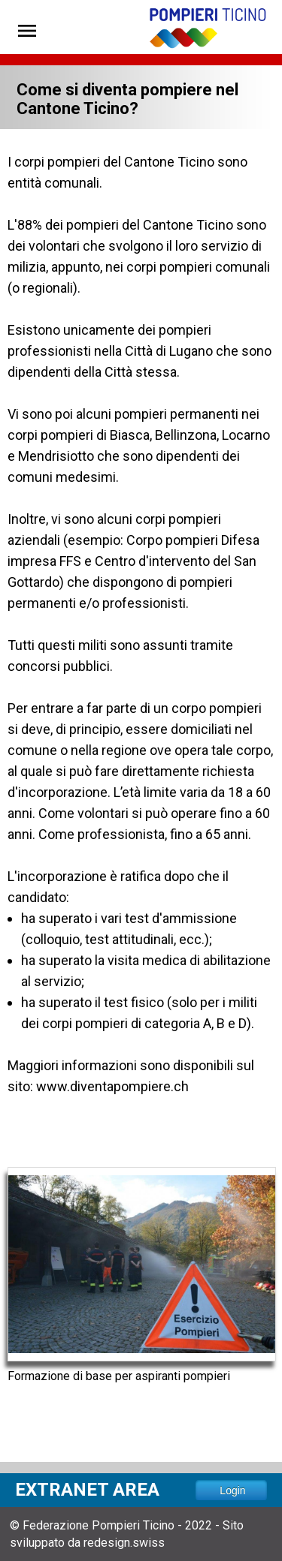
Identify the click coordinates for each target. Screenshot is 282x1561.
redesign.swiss (124, 1542)
